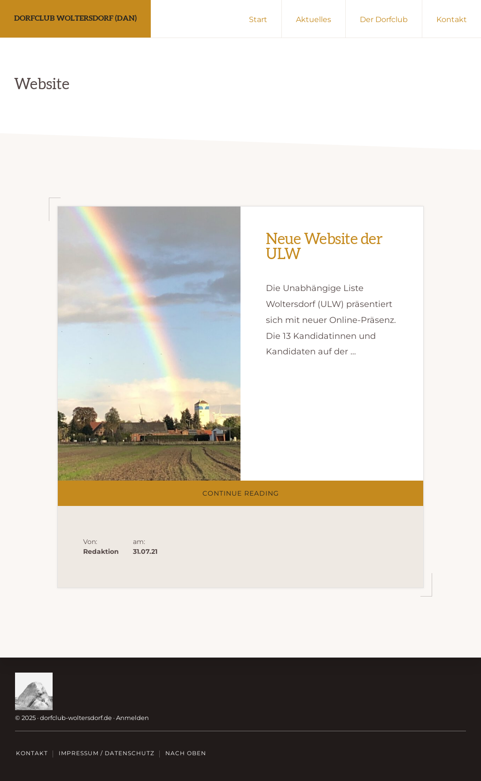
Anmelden (132, 717)
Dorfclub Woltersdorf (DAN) (75, 18)
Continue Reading (257, 497)
